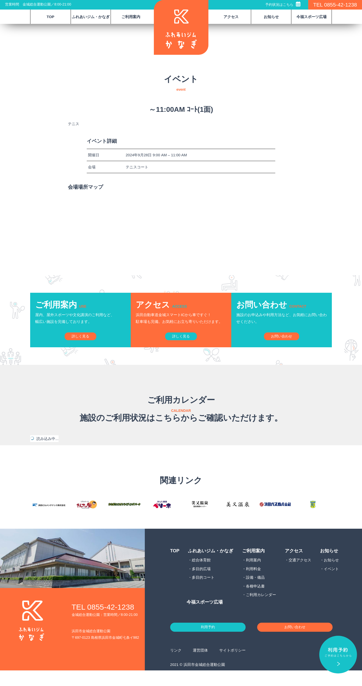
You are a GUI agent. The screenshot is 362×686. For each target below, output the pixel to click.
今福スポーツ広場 (311, 17)
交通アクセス (300, 573)
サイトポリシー (232, 665)
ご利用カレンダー (261, 607)
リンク (176, 665)
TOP (51, 17)
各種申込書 (255, 599)
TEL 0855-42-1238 (335, 5)
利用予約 (208, 641)
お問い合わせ (294, 641)
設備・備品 (255, 590)
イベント (331, 581)
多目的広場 (201, 581)
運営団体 (200, 665)
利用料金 (253, 581)
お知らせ (331, 573)
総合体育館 (201, 573)
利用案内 (253, 573)
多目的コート (203, 590)
